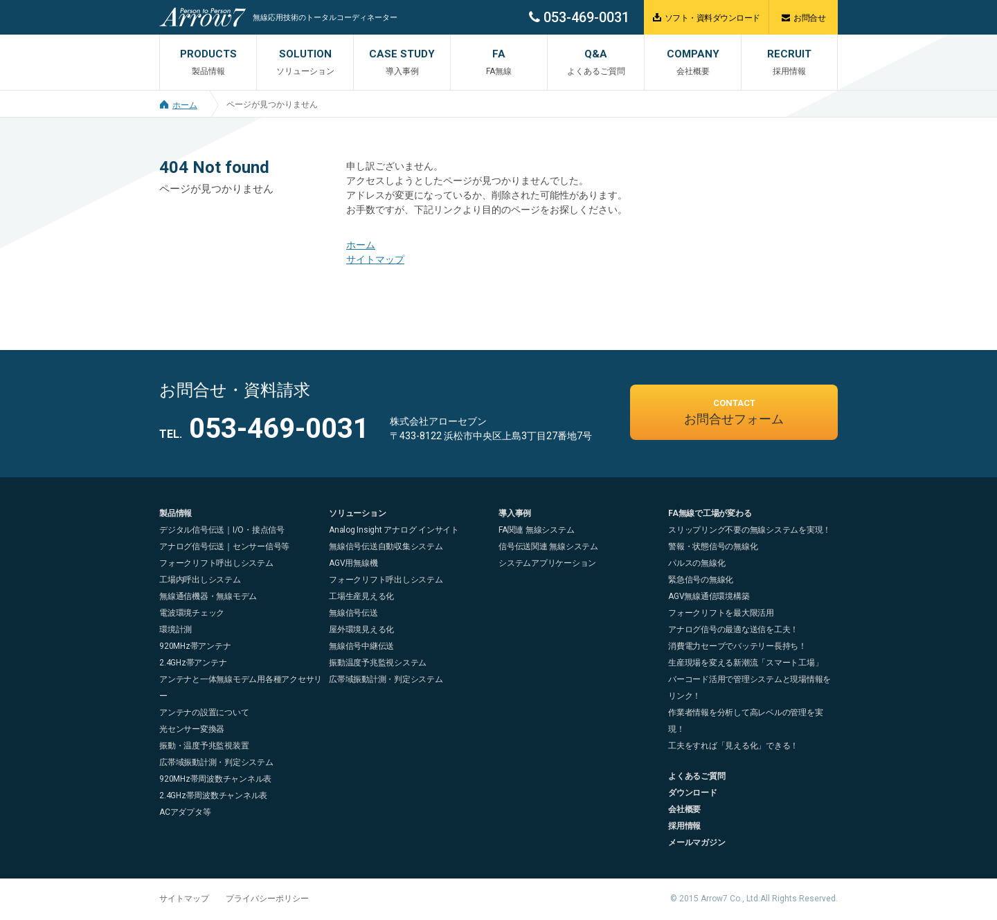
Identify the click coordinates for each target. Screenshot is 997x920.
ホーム (178, 105)
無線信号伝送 (353, 613)
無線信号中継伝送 (361, 646)
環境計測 (175, 629)
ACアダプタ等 (184, 812)
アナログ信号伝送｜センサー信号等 (224, 546)
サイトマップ (375, 259)
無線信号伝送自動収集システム (386, 546)
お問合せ (803, 17)
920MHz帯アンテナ (195, 646)
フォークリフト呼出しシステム (216, 563)
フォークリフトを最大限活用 (721, 613)
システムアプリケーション (547, 563)
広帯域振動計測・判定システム (216, 762)
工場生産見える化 (361, 596)
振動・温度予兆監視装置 (204, 746)
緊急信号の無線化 (700, 580)
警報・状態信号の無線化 (712, 546)
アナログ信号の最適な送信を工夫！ (733, 629)
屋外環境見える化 (361, 629)
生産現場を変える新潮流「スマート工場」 (745, 663)
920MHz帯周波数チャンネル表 (215, 779)
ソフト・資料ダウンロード (706, 17)
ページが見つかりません (272, 104)
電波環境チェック (191, 613)
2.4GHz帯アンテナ (192, 663)
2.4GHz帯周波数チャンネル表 (213, 795)
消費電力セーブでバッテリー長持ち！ (737, 646)
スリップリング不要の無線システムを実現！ (749, 530)
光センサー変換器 (191, 729)
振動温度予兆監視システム (377, 663)
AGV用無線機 (353, 563)
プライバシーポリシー (267, 898)
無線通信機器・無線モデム (208, 596)
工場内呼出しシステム (200, 580)
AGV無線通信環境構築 (708, 596)
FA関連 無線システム (536, 530)
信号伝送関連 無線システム (548, 546)
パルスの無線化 (696, 563)
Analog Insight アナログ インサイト (394, 530)
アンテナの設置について (204, 712)
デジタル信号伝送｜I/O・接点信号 (222, 530)
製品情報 (175, 513)
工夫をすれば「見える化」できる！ (733, 746)
